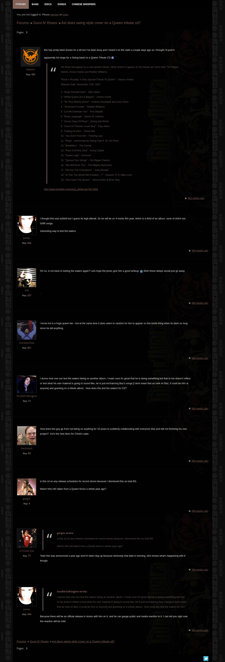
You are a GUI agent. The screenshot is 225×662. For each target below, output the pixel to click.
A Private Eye (26, 551)
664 (29, 243)
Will (26, 290)
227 (29, 295)
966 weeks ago (196, 198)
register (54, 14)
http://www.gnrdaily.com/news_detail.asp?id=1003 (71, 189)
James (26, 238)
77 (29, 555)
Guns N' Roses (45, 23)
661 (29, 347)
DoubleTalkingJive (26, 396)
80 (29, 453)
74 (29, 400)
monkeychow (26, 343)
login (65, 14)
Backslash (26, 448)
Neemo (30, 69)
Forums (23, 23)
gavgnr (27, 498)
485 (33, 74)
